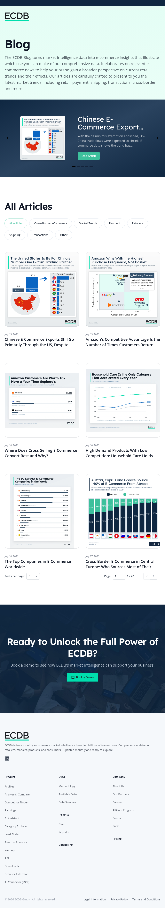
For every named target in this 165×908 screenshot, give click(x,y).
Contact (117, 818)
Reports (64, 832)
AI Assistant (12, 818)
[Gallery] (82, 138)
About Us (118, 786)
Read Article (89, 156)
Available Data (68, 794)
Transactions (40, 235)
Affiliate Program (123, 810)
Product (10, 777)
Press (116, 826)
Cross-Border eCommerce (50, 223)
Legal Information (94, 899)
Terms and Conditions (146, 899)
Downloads (12, 866)
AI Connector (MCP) (17, 882)
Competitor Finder (16, 802)
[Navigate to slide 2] (78, 166)
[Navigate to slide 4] (86, 166)
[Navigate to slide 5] (91, 166)
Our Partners (121, 794)
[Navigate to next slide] (157, 138)
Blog (61, 824)
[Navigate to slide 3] (82, 166)
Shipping (14, 235)
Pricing (117, 839)
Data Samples (67, 802)
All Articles (15, 223)
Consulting (66, 845)
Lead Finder (12, 834)
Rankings (10, 810)
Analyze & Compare (17, 794)
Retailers (137, 223)
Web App (10, 850)
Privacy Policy (119, 899)
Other (63, 235)
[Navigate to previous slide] (8, 138)
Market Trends (88, 223)
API (7, 858)
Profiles (9, 786)
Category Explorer (16, 826)
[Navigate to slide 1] (73, 166)
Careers (117, 802)
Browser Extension (16, 874)
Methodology (67, 786)
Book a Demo (82, 677)
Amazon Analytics (16, 842)
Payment (114, 223)
